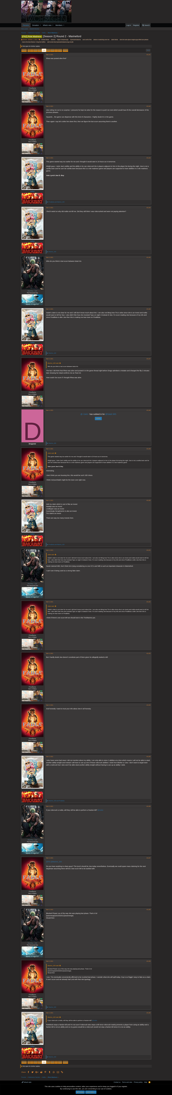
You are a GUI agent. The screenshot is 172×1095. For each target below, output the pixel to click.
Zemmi (25, 39)
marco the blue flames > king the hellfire (33, 42)
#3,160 (147, 1013)
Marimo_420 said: (54, 363)
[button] (40, 25)
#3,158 (147, 909)
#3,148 (147, 410)
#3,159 (147, 961)
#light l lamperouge (62, 39)
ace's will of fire (87, 39)
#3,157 (147, 858)
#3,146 (147, 309)
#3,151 (147, 550)
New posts (24, 29)
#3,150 (147, 500)
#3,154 (147, 705)
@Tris (49, 862)
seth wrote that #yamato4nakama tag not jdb (60, 42)
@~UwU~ (84, 414)
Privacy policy (138, 1082)
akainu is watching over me (101, 39)
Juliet (33, 191)
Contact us (117, 1082)
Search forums (34, 29)
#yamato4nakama (75, 39)
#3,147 (147, 359)
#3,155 (147, 756)
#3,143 (147, 158)
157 (40, 50)
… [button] (31, 50)
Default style (26, 1082)
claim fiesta (114, 39)
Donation (35, 25)
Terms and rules (127, 1082)
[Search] (146, 25)
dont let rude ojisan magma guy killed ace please (134, 39)
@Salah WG (110, 414)
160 (52, 50)
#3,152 (147, 602)
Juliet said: (52, 453)
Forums (26, 25)
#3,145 (147, 257)
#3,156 (147, 806)
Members (59, 25)
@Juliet (101, 810)
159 (48, 50)
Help (145, 1082)
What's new (47, 25)
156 (35, 50)
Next (65, 50)
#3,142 (147, 106)
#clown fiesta (45, 39)
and (57, 202)
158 (44, 50)
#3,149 (147, 449)
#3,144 (147, 207)
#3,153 (147, 653)
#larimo (53, 39)
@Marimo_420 (57, 862)
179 (60, 50)
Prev (24, 50)
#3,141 (147, 54)
